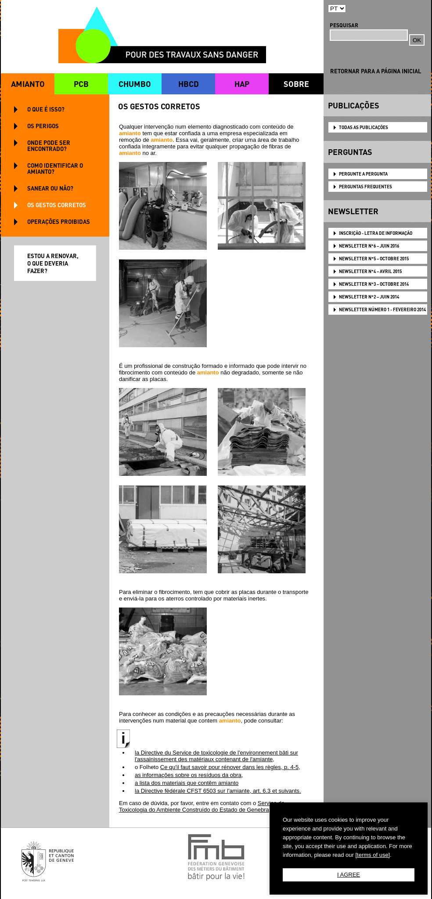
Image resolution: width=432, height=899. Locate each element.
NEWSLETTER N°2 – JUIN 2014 (369, 296)
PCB (81, 84)
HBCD (188, 84)
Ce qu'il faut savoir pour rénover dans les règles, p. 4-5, (230, 767)
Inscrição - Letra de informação (375, 233)
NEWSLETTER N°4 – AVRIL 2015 (370, 271)
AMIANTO (28, 84)
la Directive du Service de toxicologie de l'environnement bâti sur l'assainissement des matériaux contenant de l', (216, 755)
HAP (241, 84)
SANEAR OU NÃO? (50, 188)
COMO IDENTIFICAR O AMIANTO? (55, 168)
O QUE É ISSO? (46, 109)
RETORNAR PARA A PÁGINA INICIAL (375, 71)
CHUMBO (135, 84)
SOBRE (296, 84)
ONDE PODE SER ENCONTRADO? (48, 145)
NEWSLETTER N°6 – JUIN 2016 (369, 245)
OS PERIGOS (43, 125)
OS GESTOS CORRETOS (56, 205)
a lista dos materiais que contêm (186, 783)
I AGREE (348, 874)
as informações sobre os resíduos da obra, (189, 775)
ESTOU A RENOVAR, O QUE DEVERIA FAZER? (53, 263)
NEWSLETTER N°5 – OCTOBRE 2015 (374, 258)
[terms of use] (372, 855)
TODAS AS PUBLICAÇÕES (363, 127)
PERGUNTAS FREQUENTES (365, 186)
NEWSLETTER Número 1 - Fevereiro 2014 (382, 309)
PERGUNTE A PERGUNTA (363, 173)
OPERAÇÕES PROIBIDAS (58, 221)
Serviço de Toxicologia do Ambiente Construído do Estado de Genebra (201, 806)
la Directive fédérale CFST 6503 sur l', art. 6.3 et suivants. (218, 791)
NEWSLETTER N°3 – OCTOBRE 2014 (374, 284)
